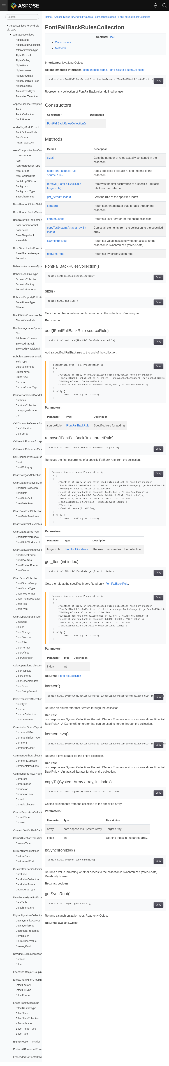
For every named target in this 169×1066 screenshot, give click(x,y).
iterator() (52, 205)
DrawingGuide (24, 946)
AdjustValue (22, 39)
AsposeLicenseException (27, 104)
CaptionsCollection (26, 405)
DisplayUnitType (25, 925)
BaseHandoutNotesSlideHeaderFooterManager (40, 204)
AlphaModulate (24, 75)
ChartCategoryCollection (27, 475)
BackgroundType (25, 191)
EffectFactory (23, 985)
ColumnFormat (24, 719)
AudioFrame (23, 119)
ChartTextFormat (25, 593)
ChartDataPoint (24, 503)
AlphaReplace (24, 85)
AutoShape (22, 137)
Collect (20, 627)
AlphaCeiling (23, 60)
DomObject (22, 936)
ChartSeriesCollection (25, 578)
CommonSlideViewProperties (30, 773)
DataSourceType (25, 889)
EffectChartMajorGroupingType (31, 972)
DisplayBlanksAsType (28, 920)
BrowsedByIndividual (28, 348)
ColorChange (23, 632)
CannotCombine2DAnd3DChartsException (37, 395)
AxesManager (24, 155)
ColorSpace (22, 686)
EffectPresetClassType (26, 1002)
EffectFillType (23, 990)
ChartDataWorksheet (28, 542)
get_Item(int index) (59, 197)
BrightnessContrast (27, 338)
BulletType (22, 377)
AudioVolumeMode (26, 132)
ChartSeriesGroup (26, 583)
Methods (60, 48)
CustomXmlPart (25, 861)
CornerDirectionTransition (27, 838)
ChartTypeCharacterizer (27, 616)
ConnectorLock (24, 794)
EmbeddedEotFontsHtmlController (32, 1057)
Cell (18, 415)
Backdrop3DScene (26, 181)
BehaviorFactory (25, 284)
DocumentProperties (27, 930)
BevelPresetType (25, 302)
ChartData (21, 493)
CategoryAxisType (26, 410)
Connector (21, 789)
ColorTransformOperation (27, 699)
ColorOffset (22, 652)
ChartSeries (22, 570)
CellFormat (22, 433)
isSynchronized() (57, 240)
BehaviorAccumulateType (27, 266)
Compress (21, 778)
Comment (21, 742)
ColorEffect (22, 642)
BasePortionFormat (27, 225)
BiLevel (20, 307)
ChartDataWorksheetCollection (30, 549)
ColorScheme (23, 675)
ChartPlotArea (24, 560)
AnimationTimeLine (27, 96)
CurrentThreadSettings (26, 851)
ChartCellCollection (27, 488)
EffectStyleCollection (27, 1018)
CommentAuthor (25, 747)
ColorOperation (24, 657)
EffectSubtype (24, 1023)
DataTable (21, 902)
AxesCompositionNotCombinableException (37, 150)
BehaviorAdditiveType (25, 274)
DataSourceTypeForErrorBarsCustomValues (38, 897)
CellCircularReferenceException (31, 423)
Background (22, 186)
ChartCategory (24, 467)
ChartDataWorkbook (27, 537)
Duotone (20, 959)
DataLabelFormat (26, 884)
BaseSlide (21, 240)
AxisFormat (22, 170)
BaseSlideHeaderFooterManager (32, 248)
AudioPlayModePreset (26, 127)
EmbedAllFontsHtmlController (30, 1049)
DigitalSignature (25, 907)
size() (50, 157)
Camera (20, 382)
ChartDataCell (24, 498)
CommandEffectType (28, 737)
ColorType (21, 704)
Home (48, 16)
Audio (19, 109)
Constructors (63, 42)
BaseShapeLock (25, 235)
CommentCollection (27, 760)
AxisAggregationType (28, 165)
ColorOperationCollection (27, 665)
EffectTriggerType (26, 1028)
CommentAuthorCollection (28, 755)
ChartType (21, 608)
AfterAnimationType (27, 50)
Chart (19, 462)
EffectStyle (22, 1013)
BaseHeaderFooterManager (29, 212)
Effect (19, 964)
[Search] (22, 17)
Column (20, 709)
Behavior (21, 258)
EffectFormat (23, 995)
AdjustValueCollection (28, 44)
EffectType (22, 1033)
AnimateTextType (25, 91)
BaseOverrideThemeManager (30, 219)
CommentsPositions (27, 766)
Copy (149, 80)
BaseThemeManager (28, 253)
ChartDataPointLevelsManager (30, 524)
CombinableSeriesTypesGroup (30, 727)
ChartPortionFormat (27, 565)
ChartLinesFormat (26, 555)
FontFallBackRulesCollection (134, 16)
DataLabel (21, 874)
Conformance (23, 783)
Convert (20, 822)
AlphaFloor (22, 65)
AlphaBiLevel (23, 55)
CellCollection (23, 428)
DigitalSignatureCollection (28, 915)
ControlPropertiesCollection (29, 812)
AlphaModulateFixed (27, 80)
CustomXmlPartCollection (28, 869)
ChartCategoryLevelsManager (30, 482)
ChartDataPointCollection (27, 511)
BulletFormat (23, 372)
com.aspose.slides (23, 34)
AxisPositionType (25, 175)
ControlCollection (25, 804)
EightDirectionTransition (26, 1041)
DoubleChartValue (26, 941)
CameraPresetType (27, 387)
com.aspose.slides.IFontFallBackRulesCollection (114, 69)
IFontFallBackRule (77, 425)
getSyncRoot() (56, 253)
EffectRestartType (26, 1008)
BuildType (21, 361)
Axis (18, 160)
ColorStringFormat (26, 691)
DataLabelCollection (27, 879)
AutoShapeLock (25, 142)
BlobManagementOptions (27, 328)
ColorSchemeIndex (27, 681)
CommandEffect (25, 732)
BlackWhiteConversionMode (29, 315)
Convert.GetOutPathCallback (30, 830)
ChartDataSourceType (26, 531)
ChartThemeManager (28, 598)
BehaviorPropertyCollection (28, 297)
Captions (21, 400)
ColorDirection (24, 637)
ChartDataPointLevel (28, 516)
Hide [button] (107, 37)
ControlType (23, 817)
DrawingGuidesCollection (27, 953)
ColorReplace (23, 670)
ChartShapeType (25, 588)
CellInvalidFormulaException (29, 441)
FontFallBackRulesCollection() (66, 123)
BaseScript (22, 230)
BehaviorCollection (26, 279)
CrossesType (23, 843)
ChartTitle (21, 603)
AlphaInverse (23, 70)
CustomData (23, 856)
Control (20, 799)
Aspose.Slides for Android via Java (73, 16)
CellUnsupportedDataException (31, 457)
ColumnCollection (26, 714)
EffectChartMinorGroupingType (31, 979)
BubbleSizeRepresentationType (31, 356)
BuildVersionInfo (25, 366)
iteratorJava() (55, 218)
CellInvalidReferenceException (30, 449)
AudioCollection (25, 114)
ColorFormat (23, 647)
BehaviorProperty (26, 289)
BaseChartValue (25, 196)
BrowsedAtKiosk (25, 343)
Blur (18, 333)
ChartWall (21, 621)
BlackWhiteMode (25, 320)
